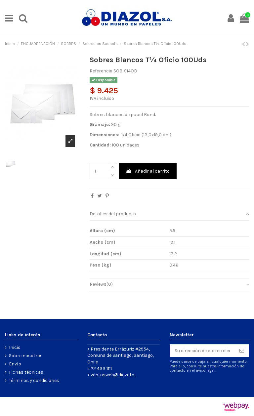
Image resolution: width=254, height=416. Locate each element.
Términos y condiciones (34, 380)
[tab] (169, 214)
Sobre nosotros (26, 355)
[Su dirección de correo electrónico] (202, 351)
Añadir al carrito (148, 171)
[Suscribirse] (242, 351)
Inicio (15, 347)
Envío (15, 364)
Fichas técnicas (26, 372)
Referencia (101, 71)
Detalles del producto (169, 214)
